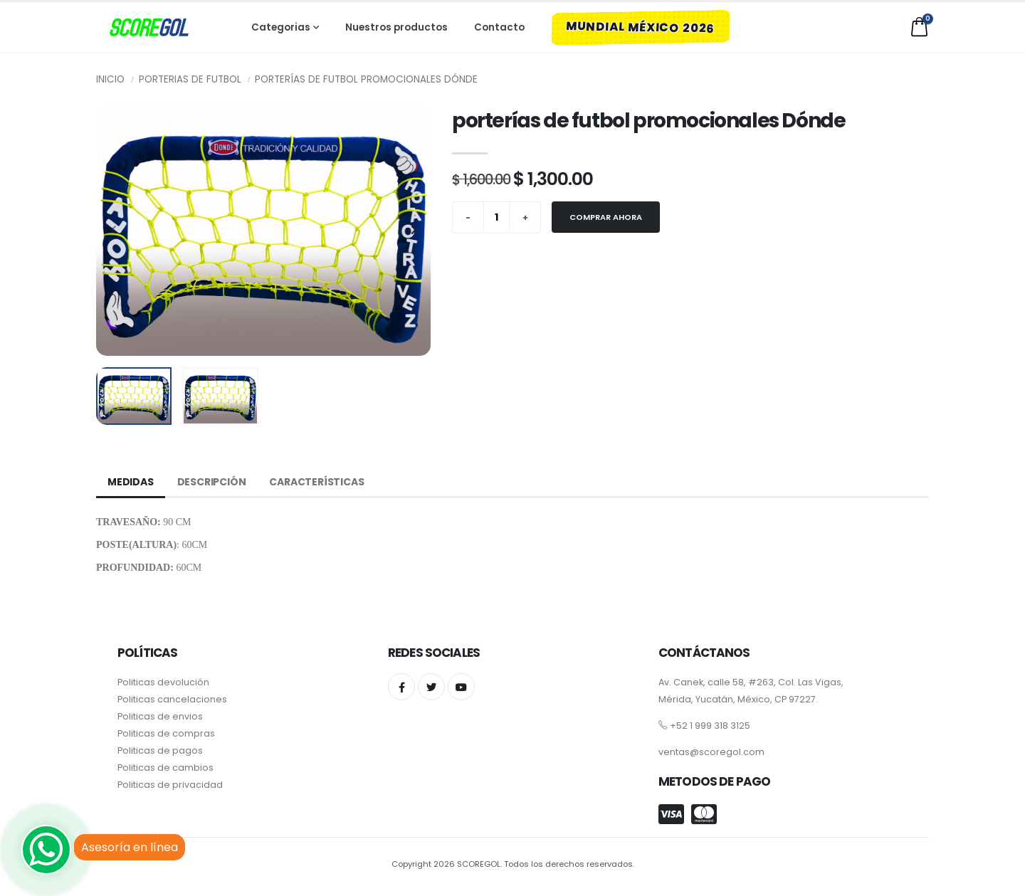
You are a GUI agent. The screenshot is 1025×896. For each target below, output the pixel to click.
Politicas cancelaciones (172, 699)
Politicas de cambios (165, 767)
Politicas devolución (163, 682)
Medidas (130, 482)
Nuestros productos (396, 27)
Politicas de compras (166, 733)
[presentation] (114, 230)
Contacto (499, 27)
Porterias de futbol (190, 79)
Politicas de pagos (160, 750)
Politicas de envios (160, 716)
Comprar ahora (605, 217)
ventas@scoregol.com (711, 752)
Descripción (211, 482)
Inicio (110, 79)
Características (316, 482)
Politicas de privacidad (170, 785)
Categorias (287, 27)
